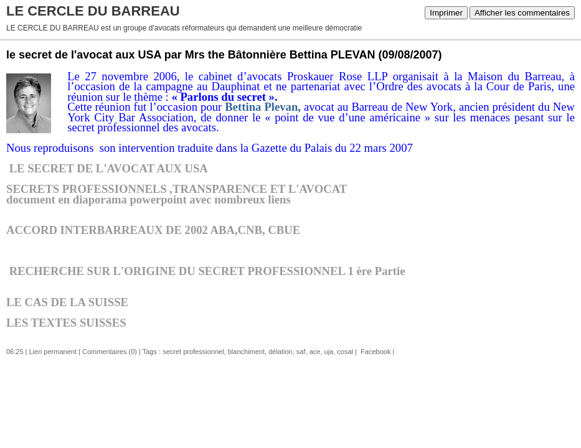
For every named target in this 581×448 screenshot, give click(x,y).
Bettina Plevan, (263, 106)
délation (280, 351)
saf (301, 351)
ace (315, 351)
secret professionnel (193, 351)
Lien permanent (53, 351)
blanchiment (246, 351)
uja (329, 351)
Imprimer (446, 12)
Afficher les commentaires (522, 12)
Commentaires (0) (109, 351)
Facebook (374, 351)
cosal (345, 351)
